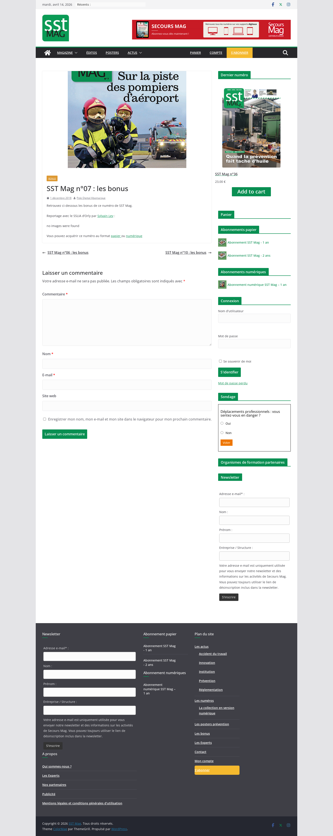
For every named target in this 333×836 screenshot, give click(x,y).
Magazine (65, 53)
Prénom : (225, 530)
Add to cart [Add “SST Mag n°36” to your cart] (251, 191)
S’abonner (239, 53)
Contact (200, 752)
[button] (75, 53)
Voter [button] (226, 443)
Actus (132, 53)
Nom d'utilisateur (231, 311)
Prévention (207, 681)
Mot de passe (228, 336)
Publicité (48, 794)
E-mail (48, 375)
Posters (112, 53)
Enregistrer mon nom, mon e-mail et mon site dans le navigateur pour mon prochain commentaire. (130, 419)
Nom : (223, 512)
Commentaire (55, 294)
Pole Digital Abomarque (91, 198)
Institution (207, 672)
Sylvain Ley (105, 216)
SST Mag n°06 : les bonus (65, 252)
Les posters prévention (212, 724)
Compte (216, 53)
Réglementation (211, 690)
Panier (195, 53)
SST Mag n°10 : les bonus (188, 252)
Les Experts (50, 775)
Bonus (52, 178)
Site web (49, 395)
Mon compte (204, 761)
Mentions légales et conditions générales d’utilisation (82, 803)
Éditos (91, 53)
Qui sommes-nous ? (56, 766)
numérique (134, 236)
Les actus (202, 646)
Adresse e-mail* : (232, 494)
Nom (47, 353)
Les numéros (204, 701)
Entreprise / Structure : (236, 548)
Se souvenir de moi (235, 361)
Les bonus (202, 733)
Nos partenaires (54, 785)
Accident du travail (213, 654)
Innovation (207, 663)
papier (116, 236)
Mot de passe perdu (233, 383)
